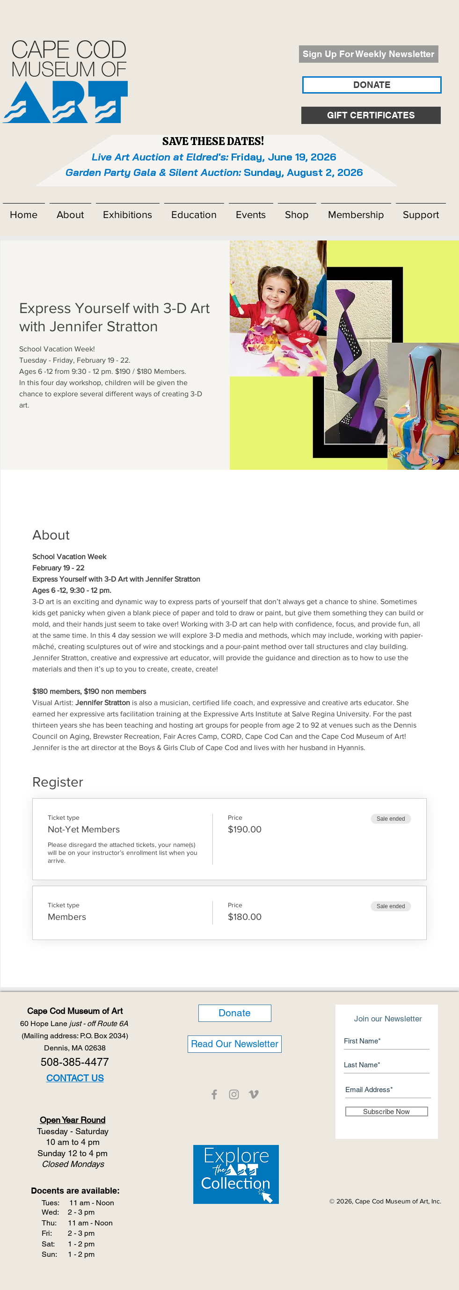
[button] (70, 210)
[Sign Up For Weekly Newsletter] (368, 54)
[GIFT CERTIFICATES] (371, 115)
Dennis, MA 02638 (75, 1047)
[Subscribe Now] (386, 1111)
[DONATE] (372, 85)
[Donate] (234, 1013)
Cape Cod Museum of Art (75, 1011)
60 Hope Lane (75, 1023)
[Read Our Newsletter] (235, 1044)
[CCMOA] (214, 1094)
